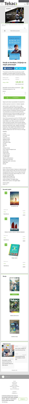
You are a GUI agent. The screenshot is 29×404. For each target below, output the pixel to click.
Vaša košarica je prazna (15, 30)
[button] (5, 402)
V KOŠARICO (15, 97)
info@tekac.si (14, 393)
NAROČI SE (14, 294)
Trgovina (6, 24)
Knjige (10, 24)
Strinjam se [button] (22, 399)
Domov (3, 24)
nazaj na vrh (6, 376)
